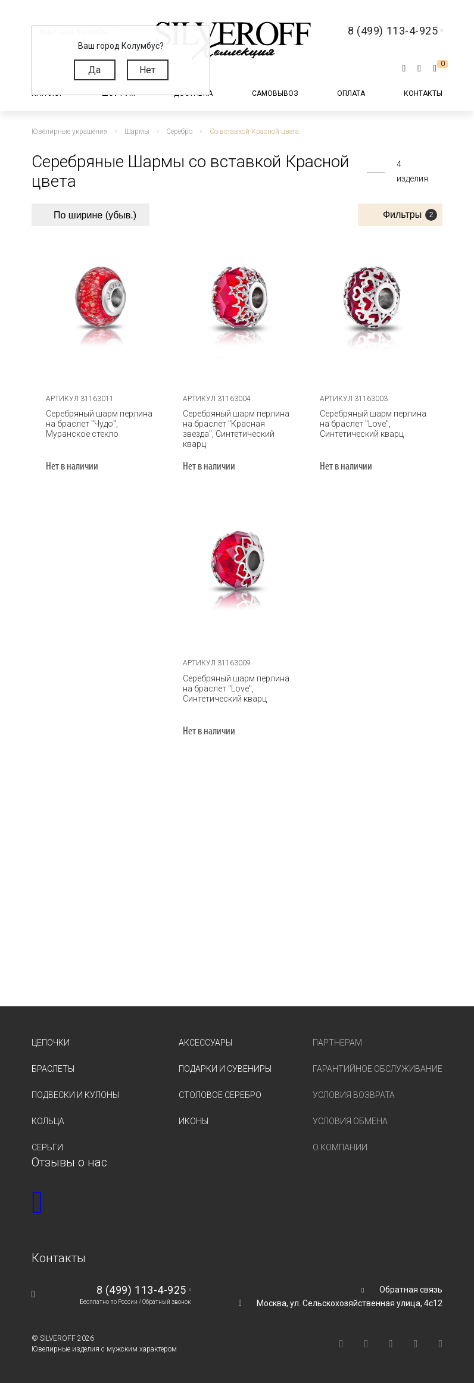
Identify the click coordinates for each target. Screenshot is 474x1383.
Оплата (351, 93)
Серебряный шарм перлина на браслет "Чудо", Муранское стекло (97, 422)
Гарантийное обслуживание (377, 1067)
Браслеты (53, 1067)
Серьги (47, 1146)
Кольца (48, 1120)
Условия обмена (350, 1120)
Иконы (193, 1120)
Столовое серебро (220, 1094)
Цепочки (51, 1041)
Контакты (423, 93)
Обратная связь (410, 1288)
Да (94, 70)
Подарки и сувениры (225, 1067)
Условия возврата (354, 1094)
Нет (147, 70)
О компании (340, 1146)
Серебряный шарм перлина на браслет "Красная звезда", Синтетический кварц (234, 428)
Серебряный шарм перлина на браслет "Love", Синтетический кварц (371, 422)
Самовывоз (275, 93)
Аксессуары (205, 1041)
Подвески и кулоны (75, 1094)
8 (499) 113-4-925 (141, 1288)
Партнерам (337, 1041)
